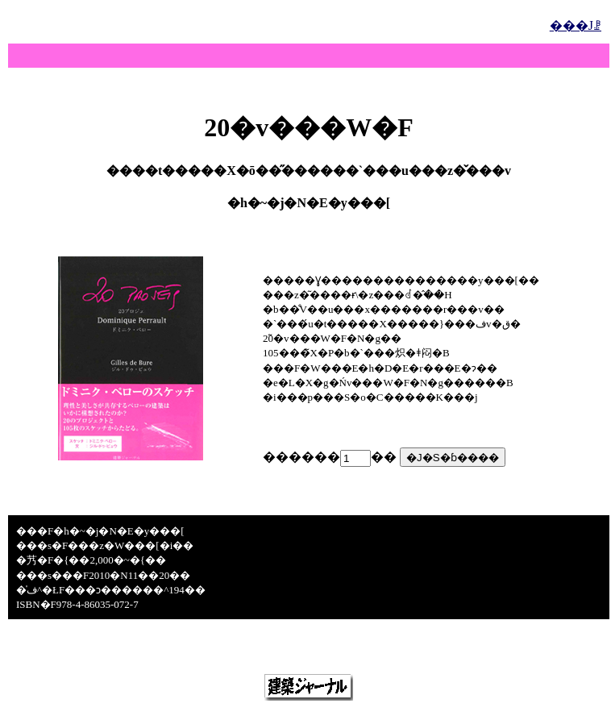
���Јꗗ (575, 25)
